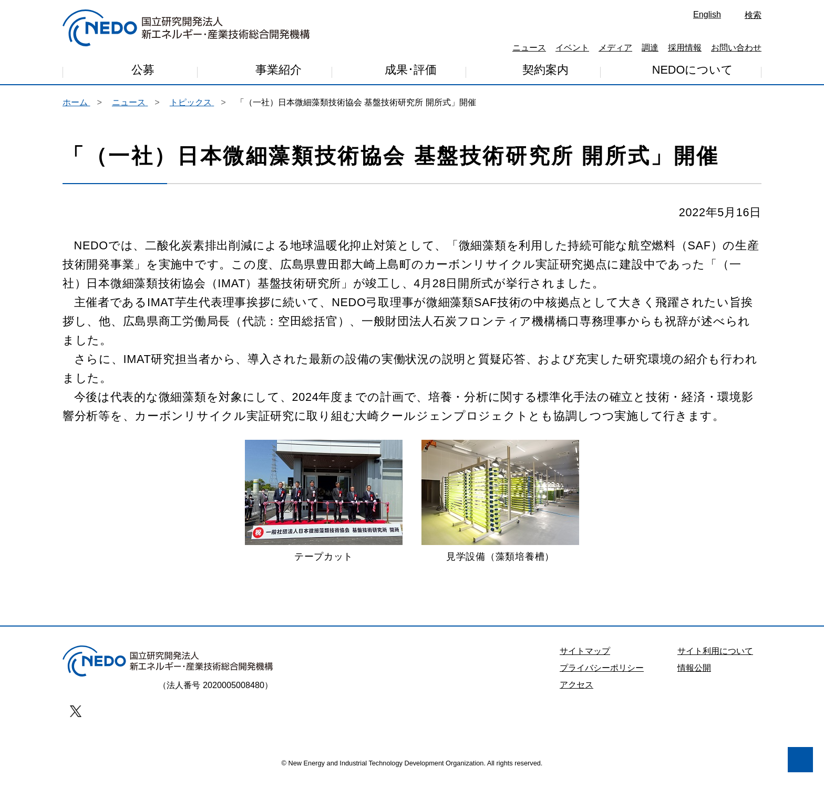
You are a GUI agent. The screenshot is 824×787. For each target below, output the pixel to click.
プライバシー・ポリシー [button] (73, 724)
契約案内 (545, 71)
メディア (615, 47)
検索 (753, 14)
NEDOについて (692, 70)
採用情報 (685, 47)
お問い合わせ (736, 47)
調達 (650, 47)
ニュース (529, 47)
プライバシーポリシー (602, 675)
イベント (572, 47)
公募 (142, 71)
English (707, 14)
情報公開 (694, 675)
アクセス (576, 692)
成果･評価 (411, 71)
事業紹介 (278, 72)
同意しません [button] (66, 751)
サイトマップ (585, 658)
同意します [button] (152, 751)
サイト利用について (715, 658)
